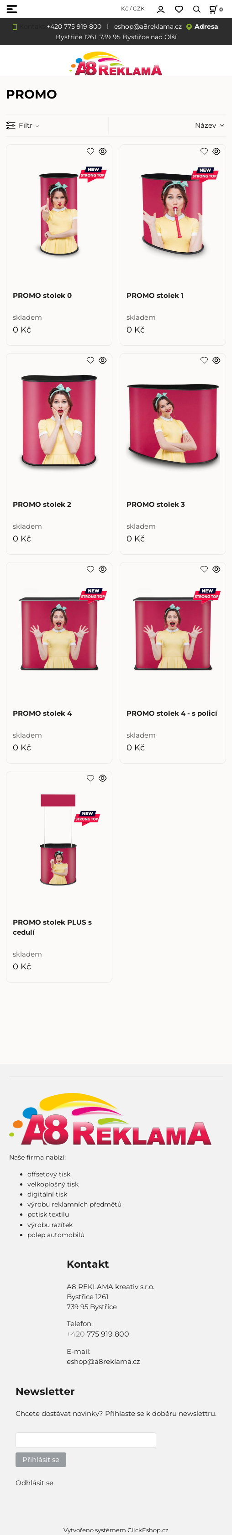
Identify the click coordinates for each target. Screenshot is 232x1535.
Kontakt (32, 26)
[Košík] (214, 9)
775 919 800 (108, 1334)
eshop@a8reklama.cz (148, 26)
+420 (77, 1334)
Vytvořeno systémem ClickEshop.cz (116, 1530)
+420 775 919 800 (74, 26)
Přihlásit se (40, 1460)
